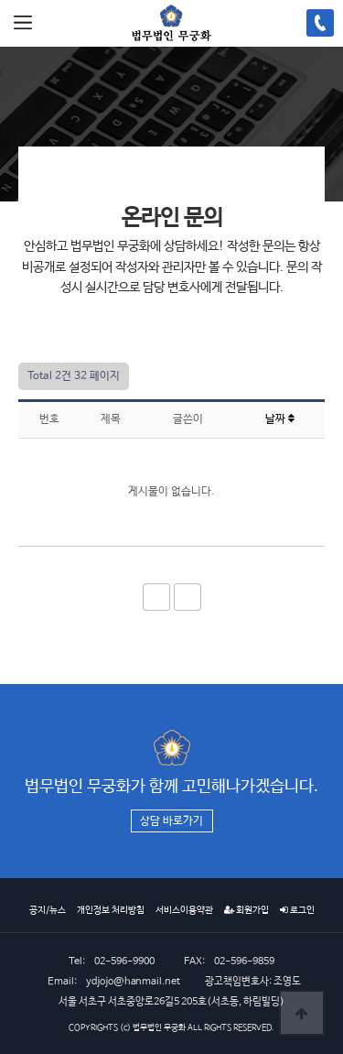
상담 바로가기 (171, 821)
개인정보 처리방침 (111, 910)
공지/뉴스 (47, 910)
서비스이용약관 (184, 910)
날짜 (280, 419)
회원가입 (246, 910)
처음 (156, 597)
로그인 (297, 910)
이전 (187, 597)
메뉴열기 (23, 23)
